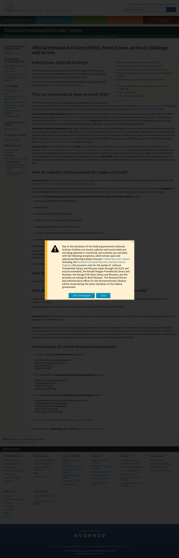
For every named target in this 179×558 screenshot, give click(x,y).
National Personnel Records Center (96, 262)
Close (103, 295)
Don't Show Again (81, 295)
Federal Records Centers (116, 259)
